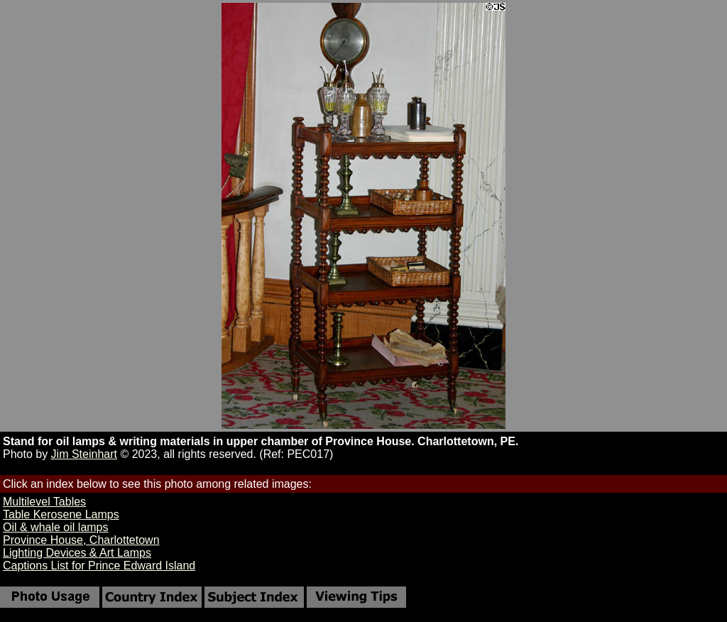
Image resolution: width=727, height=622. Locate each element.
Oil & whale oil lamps (56, 527)
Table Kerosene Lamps (61, 514)
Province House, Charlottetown (81, 540)
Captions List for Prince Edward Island (99, 566)
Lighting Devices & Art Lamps (77, 553)
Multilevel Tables (44, 502)
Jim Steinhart (84, 454)
